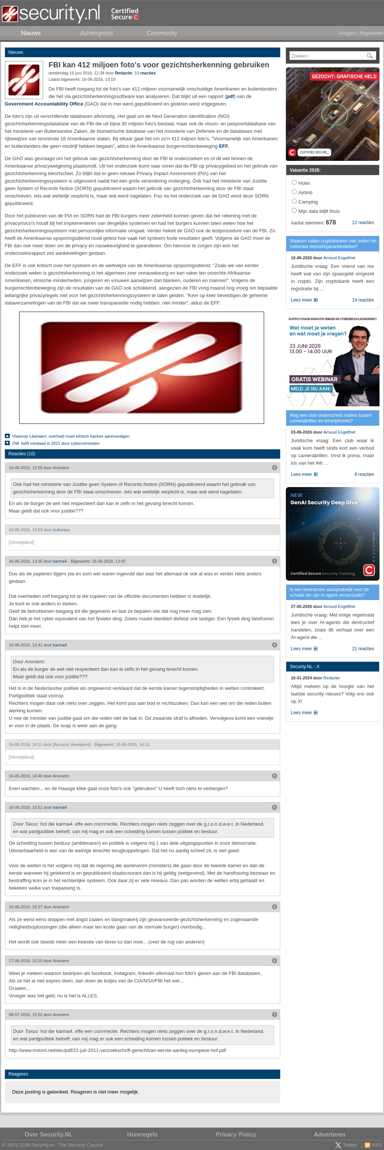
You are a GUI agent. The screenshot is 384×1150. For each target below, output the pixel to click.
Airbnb (306, 192)
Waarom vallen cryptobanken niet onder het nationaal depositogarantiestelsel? (333, 243)
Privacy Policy (236, 1134)
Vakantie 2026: (305, 170)
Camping (308, 202)
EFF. (224, 146)
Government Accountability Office (44, 104)
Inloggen (347, 33)
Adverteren (329, 1134)
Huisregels (142, 1134)
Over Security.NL (49, 1134)
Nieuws (16, 52)
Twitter (350, 1145)
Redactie (123, 73)
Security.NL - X (305, 666)
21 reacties (363, 648)
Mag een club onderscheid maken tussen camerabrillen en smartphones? (331, 418)
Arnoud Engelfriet (339, 258)
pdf (230, 96)
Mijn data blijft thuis (319, 211)
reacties (148, 73)
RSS (377, 1145)
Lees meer (301, 300)
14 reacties (363, 300)
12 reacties (363, 222)
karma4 (60, 561)
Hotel (304, 183)
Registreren (371, 33)
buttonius (61, 529)
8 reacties (364, 474)
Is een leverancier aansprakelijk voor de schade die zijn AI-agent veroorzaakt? (329, 592)
